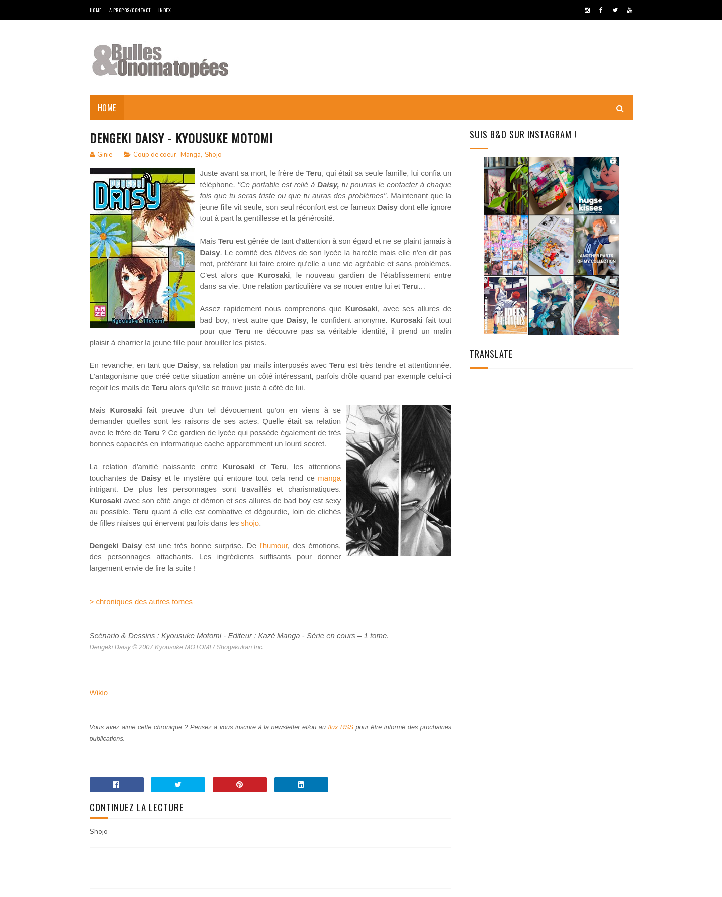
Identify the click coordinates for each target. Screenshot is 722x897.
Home (96, 10)
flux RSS (341, 727)
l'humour (274, 545)
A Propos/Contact (130, 10)
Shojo (213, 154)
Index (164, 10)
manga (329, 478)
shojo (250, 523)
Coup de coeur (154, 154)
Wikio (99, 692)
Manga (190, 154)
